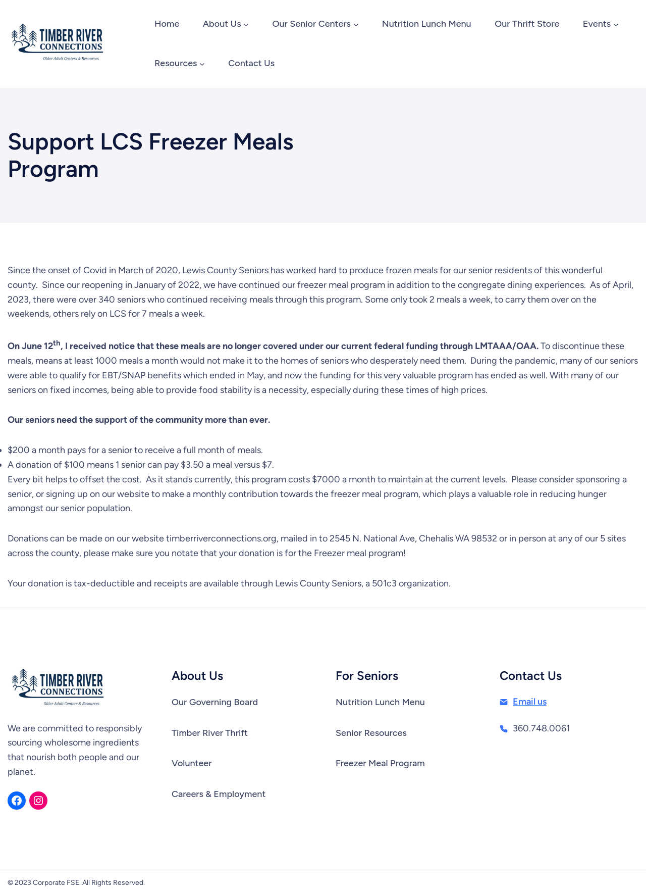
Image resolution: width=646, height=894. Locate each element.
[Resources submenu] (202, 64)
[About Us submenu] (246, 24)
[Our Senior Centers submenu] (356, 24)
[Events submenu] (616, 24)
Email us (530, 701)
